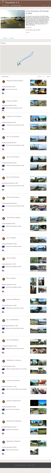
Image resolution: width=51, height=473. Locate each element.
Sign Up (44, 5)
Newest (48, 76)
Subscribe (5, 38)
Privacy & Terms (23, 465)
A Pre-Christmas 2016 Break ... (16, 5)
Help (16, 465)
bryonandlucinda (5, 5)
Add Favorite (11, 38)
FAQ (18, 465)
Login (48, 5)
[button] (22, 59)
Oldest (43, 76)
